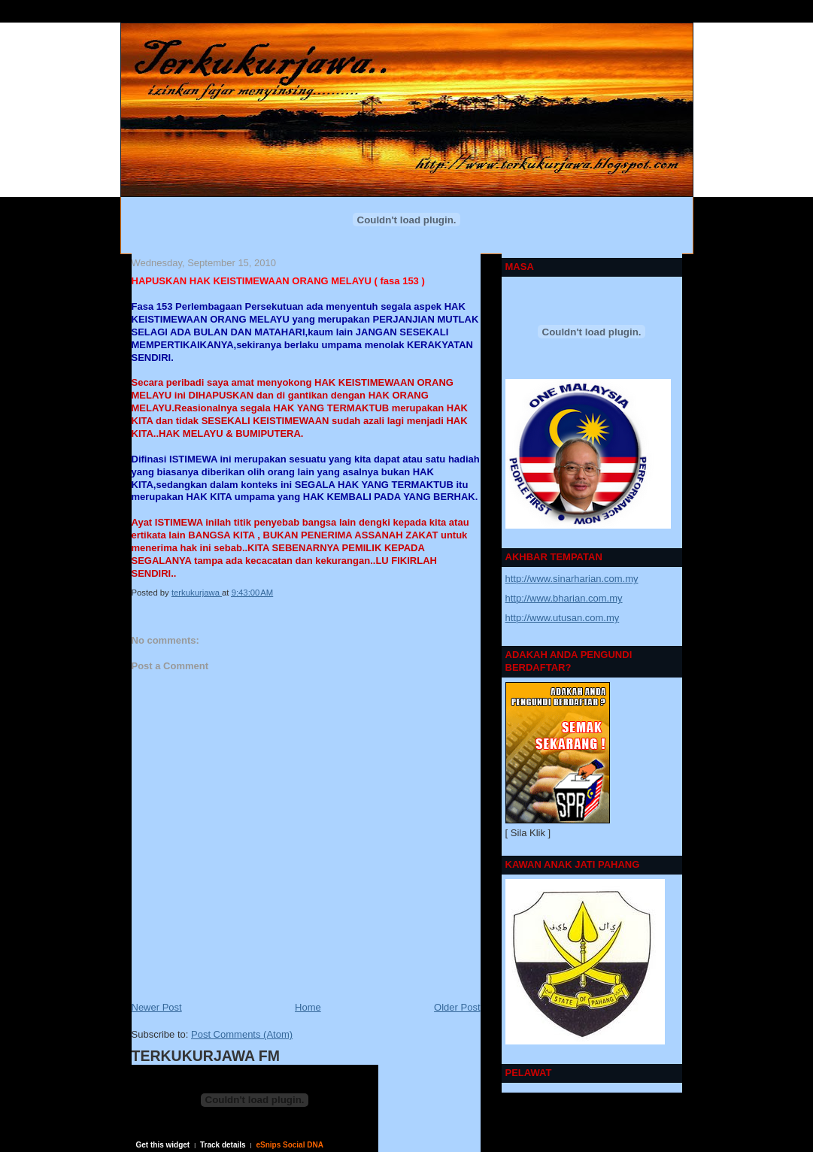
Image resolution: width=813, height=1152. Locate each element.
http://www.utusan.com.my (562, 617)
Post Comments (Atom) (242, 1034)
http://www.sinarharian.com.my (572, 578)
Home (308, 1007)
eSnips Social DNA (289, 1145)
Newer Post (157, 1007)
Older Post (457, 1007)
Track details (223, 1145)
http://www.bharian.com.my (564, 598)
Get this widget (163, 1145)
